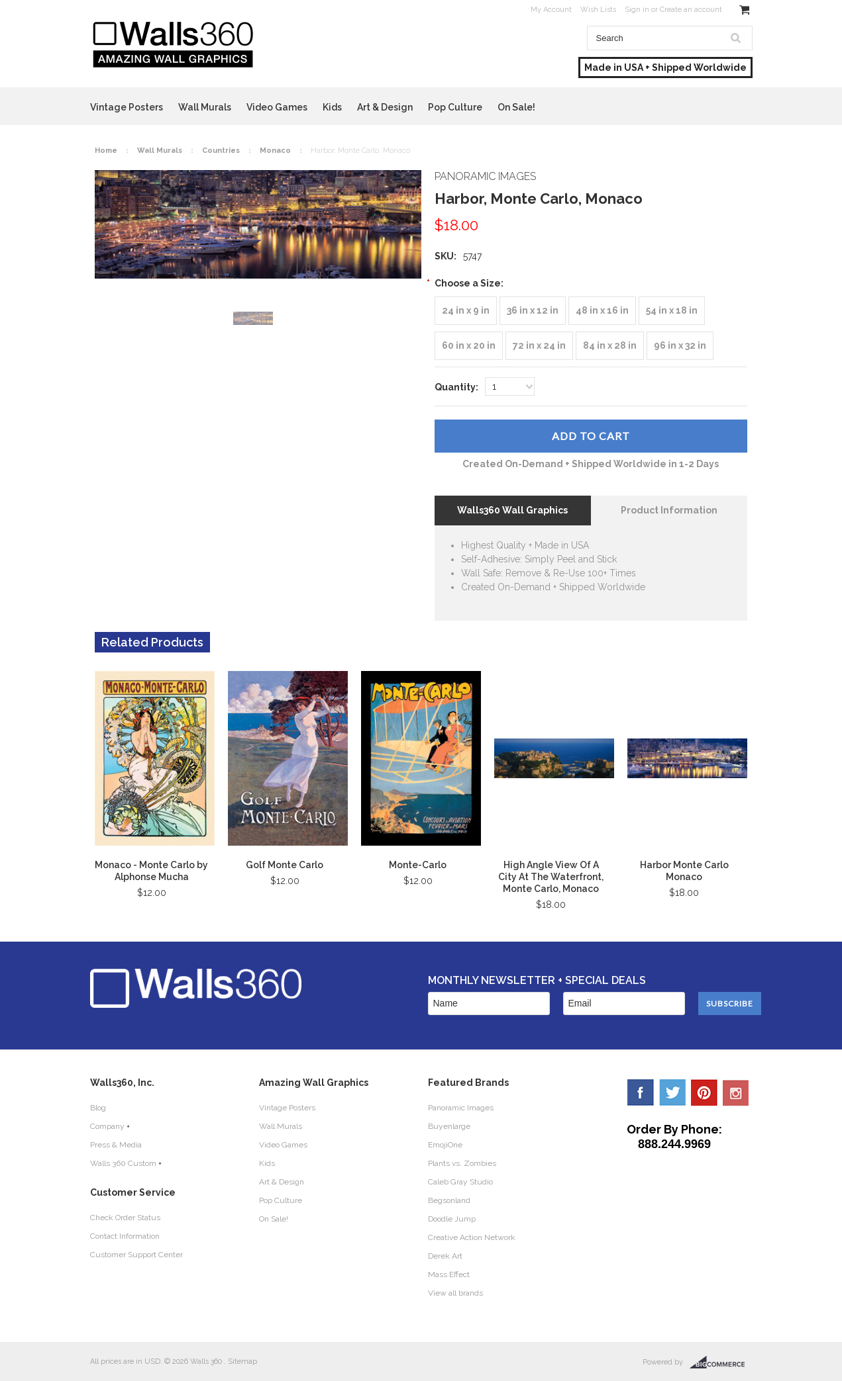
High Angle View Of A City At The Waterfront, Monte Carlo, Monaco (551, 877)
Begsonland (449, 1200)
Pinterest (704, 1092)
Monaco (275, 150)
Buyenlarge (449, 1126)
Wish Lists (598, 9)
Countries (221, 150)
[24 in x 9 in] (466, 310)
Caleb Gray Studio (460, 1181)
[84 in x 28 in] (610, 346)
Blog (98, 1107)
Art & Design (385, 107)
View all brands (455, 1293)
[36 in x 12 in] (533, 310)
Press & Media (116, 1144)
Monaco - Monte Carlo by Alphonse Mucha (151, 871)
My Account (551, 9)
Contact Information (125, 1236)
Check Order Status (125, 1217)
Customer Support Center (136, 1254)
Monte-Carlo (418, 865)
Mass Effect (449, 1274)
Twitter (672, 1092)
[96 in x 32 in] (680, 346)
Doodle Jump (452, 1219)
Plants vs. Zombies (462, 1163)
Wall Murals (204, 107)
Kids (332, 107)
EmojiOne (445, 1144)
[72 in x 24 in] (539, 346)
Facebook (640, 1092)
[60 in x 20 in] (469, 346)
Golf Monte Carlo (284, 865)
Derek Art (445, 1256)
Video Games (276, 107)
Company (107, 1126)
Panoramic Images (461, 1107)
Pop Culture (455, 107)
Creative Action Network (471, 1237)
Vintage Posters (126, 107)
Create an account (691, 9)
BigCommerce (721, 1362)
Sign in (637, 9)
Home (106, 150)
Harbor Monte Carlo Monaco (684, 871)
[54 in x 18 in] (672, 310)
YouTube (736, 1092)
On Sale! (516, 107)
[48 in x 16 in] (602, 310)
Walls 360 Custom (123, 1163)
